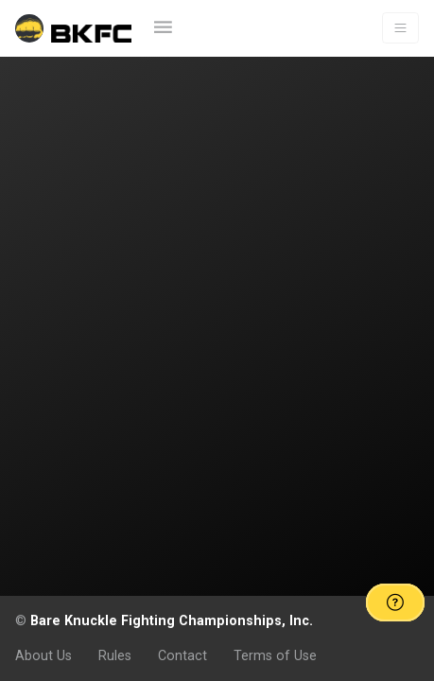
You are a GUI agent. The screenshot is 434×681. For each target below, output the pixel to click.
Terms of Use (275, 655)
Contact (182, 655)
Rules (114, 655)
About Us (43, 655)
